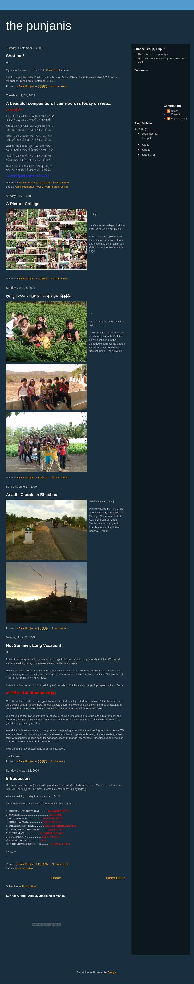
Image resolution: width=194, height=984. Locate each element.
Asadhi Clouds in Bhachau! (32, 494)
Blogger (112, 972)
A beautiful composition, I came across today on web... (58, 103)
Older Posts (115, 878)
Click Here (52, 70)
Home (56, 878)
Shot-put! (15, 56)
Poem (47, 186)
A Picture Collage (22, 204)
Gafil (18, 186)
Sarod (55, 186)
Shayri (64, 186)
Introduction (18, 778)
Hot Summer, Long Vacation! (33, 645)
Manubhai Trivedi (32, 186)
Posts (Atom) (29, 886)
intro (22, 868)
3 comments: (58, 761)
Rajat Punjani (179, 118)
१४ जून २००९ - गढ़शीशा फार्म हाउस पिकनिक (39, 296)
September (148, 133)
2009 (141, 129)
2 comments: (60, 628)
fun (17, 868)
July (144, 144)
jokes (30, 868)
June (145, 149)
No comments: (59, 86)
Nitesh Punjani (175, 112)
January (147, 154)
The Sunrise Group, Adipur (153, 54)
